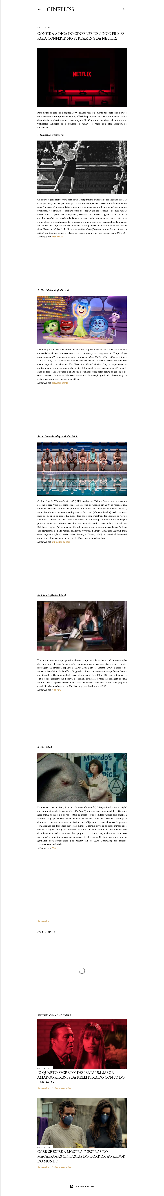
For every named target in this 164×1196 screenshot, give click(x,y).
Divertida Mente (60, 382)
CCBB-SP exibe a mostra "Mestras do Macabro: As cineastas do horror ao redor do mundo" (81, 1156)
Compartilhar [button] (43, 921)
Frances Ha (57, 236)
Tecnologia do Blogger (82, 1186)
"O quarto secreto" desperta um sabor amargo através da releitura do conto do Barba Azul (81, 1077)
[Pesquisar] (125, 9)
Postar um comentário (62, 1088)
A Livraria (56, 689)
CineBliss (60, 9)
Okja (54, 848)
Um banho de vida (61, 541)
